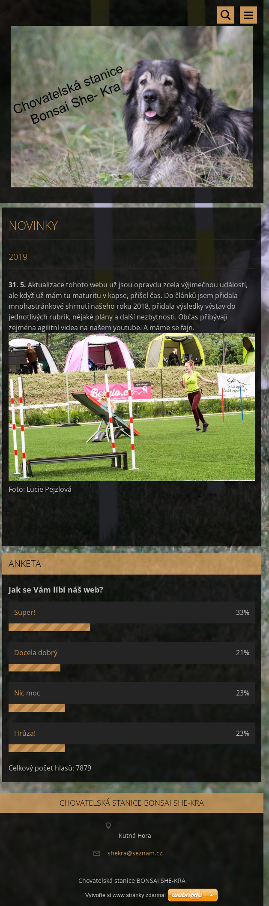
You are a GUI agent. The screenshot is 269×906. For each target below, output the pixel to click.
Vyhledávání (225, 15)
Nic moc (27, 693)
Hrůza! (25, 733)
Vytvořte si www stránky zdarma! (125, 895)
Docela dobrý (35, 652)
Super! (24, 612)
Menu (248, 15)
